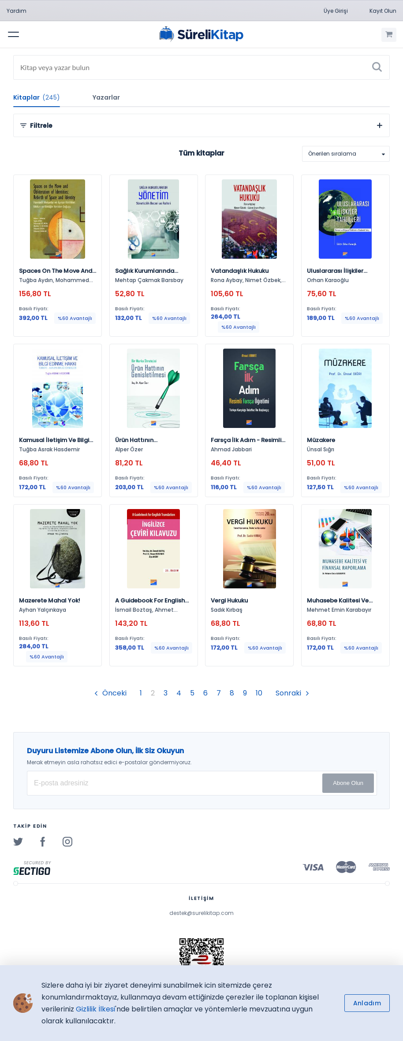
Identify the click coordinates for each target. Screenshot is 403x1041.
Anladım (367, 1003)
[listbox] (346, 154)
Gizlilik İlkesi (95, 1009)
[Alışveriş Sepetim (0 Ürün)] (388, 35)
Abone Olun (348, 783)
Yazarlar (106, 97)
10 (259, 693)
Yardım (16, 11)
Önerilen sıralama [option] (332, 153)
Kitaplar (36, 97)
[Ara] (377, 67)
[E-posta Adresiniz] (202, 783)
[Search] (201, 67)
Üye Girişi (336, 11)
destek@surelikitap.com (201, 913)
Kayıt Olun (382, 11)
